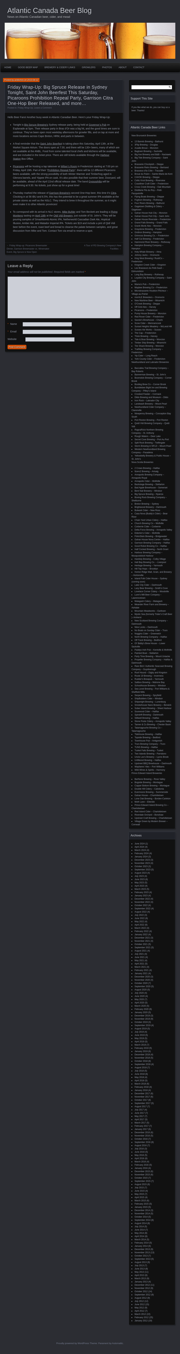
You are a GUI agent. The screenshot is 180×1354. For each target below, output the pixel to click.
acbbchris (19, 80)
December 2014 (142, 1210)
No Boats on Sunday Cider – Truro (151, 630)
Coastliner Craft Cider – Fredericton (152, 183)
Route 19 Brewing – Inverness (149, 676)
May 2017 (139, 1116)
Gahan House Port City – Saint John (152, 216)
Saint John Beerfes (50, 143)
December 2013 (142, 1249)
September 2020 (143, 986)
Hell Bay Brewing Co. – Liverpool (150, 562)
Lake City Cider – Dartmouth (148, 585)
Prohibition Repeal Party (61, 170)
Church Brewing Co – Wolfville (149, 523)
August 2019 (141, 1028)
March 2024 (140, 850)
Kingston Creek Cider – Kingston (150, 265)
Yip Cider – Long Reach (146, 355)
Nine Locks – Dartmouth (146, 627)
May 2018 (139, 1077)
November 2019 (142, 1019)
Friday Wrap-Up (25, 108)
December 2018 (142, 1054)
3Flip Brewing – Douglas (146, 144)
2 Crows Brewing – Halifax (147, 468)
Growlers (89, 67)
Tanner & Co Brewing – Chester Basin (153, 724)
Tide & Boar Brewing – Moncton (150, 339)
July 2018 (139, 1071)
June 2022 (140, 918)
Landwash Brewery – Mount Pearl (151, 404)
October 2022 (141, 905)
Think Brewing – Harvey (146, 336)
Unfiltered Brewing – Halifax (148, 760)
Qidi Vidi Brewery (63, 215)
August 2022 (141, 912)
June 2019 (140, 1035)
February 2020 (142, 1009)
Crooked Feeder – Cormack (148, 394)
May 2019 (139, 1038)
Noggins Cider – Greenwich (148, 633)
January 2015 (141, 1207)
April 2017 (139, 1119)
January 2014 (141, 1246)
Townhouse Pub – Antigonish (148, 740)
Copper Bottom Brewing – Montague (152, 785)
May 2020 (139, 999)
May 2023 (139, 882)
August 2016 (141, 1145)
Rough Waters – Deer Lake (148, 436)
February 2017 (142, 1126)
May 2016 (139, 1155)
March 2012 (140, 1314)
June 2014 (140, 1230)
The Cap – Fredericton (145, 333)
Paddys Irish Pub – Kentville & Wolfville (153, 650)
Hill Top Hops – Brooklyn (146, 568)
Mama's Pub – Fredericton (147, 284)
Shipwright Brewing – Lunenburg (150, 702)
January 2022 (141, 934)
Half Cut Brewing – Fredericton (149, 239)
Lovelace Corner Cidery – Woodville (152, 591)
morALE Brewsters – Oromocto (149, 297)
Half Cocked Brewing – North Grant (151, 549)
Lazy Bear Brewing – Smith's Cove (151, 588)
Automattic (117, 1343)
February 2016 (142, 1165)
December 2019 (142, 1015)
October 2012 (141, 1291)
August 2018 (141, 1067)
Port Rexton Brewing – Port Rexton (151, 420)
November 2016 (142, 1135)
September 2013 (143, 1259)
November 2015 (142, 1174)
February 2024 (142, 853)
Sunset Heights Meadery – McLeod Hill (153, 326)
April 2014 (139, 1236)
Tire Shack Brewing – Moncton (149, 346)
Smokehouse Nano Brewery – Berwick (153, 705)
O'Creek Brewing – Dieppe (147, 303)
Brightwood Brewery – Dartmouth (150, 507)
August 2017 (141, 1106)
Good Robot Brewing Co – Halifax (151, 546)
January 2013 (141, 1281)
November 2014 (142, 1213)
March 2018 (140, 1084)
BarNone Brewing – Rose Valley (150, 779)
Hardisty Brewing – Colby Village (150, 559)
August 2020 (141, 989)
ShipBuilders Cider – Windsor (149, 698)
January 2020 (141, 1012)
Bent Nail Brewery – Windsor (148, 491)
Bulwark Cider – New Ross (147, 510)
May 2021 (139, 960)
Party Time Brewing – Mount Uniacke (152, 656)
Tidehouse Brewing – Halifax (148, 734)
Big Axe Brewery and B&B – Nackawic (153, 154)
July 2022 (139, 915)
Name (12, 324)
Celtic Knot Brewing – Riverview (150, 180)
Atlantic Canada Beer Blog (49, 10)
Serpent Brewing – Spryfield (148, 695)
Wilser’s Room (69, 166)
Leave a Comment (43, 108)
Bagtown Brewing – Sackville (148, 151)
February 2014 (142, 1243)
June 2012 (140, 1304)
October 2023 (141, 866)
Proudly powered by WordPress (72, 1343)
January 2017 (141, 1129)
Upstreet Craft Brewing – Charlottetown (153, 818)
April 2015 (139, 1197)
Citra (113, 192)
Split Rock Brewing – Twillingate (150, 442)
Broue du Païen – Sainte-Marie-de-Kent (153, 174)
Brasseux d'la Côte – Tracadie (149, 170)
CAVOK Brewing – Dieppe (147, 177)
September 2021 (143, 947)
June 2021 (140, 957)
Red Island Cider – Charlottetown (150, 811)
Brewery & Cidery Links (60, 67)
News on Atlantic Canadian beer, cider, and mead (38, 16)
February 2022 (142, 931)
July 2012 (139, 1301)
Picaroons (18, 166)
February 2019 (142, 1048)
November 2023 (142, 863)
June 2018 (140, 1074)
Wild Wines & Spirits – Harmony (150, 770)
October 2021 (141, 944)
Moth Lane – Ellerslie (145, 802)
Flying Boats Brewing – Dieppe (149, 196)
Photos (107, 67)
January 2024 (141, 856)
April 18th (40, 215)
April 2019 (139, 1041)
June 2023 (140, 879)
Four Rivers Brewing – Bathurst (150, 203)
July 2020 (139, 993)
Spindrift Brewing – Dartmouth (149, 715)
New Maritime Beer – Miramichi (150, 300)
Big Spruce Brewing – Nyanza (149, 494)
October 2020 (141, 983)
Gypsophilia (95, 181)
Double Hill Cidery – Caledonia (149, 789)
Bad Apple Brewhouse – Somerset (151, 487)
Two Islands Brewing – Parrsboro (150, 753)
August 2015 (141, 1184)
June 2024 (140, 843)
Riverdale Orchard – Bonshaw (149, 815)
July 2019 (139, 1032)
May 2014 (139, 1233)
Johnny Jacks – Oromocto (147, 255)
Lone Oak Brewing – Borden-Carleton (152, 798)
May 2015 (139, 1194)
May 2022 (139, 921)
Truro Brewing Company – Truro (150, 744)
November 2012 (142, 1288)
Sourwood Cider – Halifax (147, 711)
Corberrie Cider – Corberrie (148, 526)
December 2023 (142, 860)
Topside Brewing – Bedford (147, 737)
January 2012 (141, 1320)
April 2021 (139, 963)
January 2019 (141, 1051)
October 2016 (141, 1139)
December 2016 (142, 1132)
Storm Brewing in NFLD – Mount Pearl (153, 446)
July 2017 (139, 1109)
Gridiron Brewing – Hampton (148, 232)
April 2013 (139, 1275)
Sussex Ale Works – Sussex (148, 329)
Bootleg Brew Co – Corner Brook (150, 384)
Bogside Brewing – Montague (149, 782)
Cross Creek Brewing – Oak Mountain (153, 187)
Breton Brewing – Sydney (147, 504)
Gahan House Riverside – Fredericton (153, 219)
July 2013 (139, 1265)
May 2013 (139, 1272)
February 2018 (142, 1087)
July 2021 (139, 954)
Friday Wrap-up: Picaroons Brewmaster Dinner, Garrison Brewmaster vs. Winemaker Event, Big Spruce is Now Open (28, 248)
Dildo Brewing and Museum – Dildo (151, 397)
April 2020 (139, 1002)
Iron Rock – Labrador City (147, 400)
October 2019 (141, 1022)
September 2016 (143, 1142)
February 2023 (142, 892)
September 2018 (143, 1064)
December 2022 (142, 899)
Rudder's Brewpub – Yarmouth (149, 679)
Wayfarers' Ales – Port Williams (149, 766)
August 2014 (141, 1223)
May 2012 (139, 1307)
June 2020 (140, 996)
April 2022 (139, 925)
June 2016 (140, 1152)
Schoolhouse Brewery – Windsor (150, 685)
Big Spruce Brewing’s (36, 124)
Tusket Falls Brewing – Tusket (149, 750)
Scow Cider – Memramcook (148, 323)
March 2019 (140, 1045)
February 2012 (142, 1317)
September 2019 (143, 1025)
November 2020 (142, 980)
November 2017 (142, 1096)
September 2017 (143, 1103)
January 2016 (141, 1168)
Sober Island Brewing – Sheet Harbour (153, 708)
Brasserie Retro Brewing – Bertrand (152, 167)
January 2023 (141, 895)
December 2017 (142, 1093)
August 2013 (141, 1262)
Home (7, 67)
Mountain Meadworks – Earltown (150, 611)
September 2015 (143, 1181)
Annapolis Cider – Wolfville (147, 481)
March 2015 (140, 1200)
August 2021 (141, 950)
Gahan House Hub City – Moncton (151, 213)
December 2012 (142, 1285)
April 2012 (139, 1311)
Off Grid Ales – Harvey (145, 307)
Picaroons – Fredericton (146, 310)
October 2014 (141, 1217)
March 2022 (140, 928)
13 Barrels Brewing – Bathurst (149, 141)
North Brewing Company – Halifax (151, 637)
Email (12, 331)
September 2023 (143, 869)
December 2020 (142, 976)
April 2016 (139, 1158)
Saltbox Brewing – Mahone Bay (150, 682)
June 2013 (140, 1268)
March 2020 (140, 1006)
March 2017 (140, 1122)
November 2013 (142, 1252)
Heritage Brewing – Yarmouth (149, 565)
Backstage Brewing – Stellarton (150, 484)
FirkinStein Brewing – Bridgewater (151, 536)
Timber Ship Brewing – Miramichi (150, 342)
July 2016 (139, 1148)
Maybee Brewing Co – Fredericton (151, 287)
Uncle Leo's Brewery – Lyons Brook (152, 757)
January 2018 (141, 1090)
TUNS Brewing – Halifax (146, 747)
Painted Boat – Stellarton (146, 653)
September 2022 (143, 908)
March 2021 (140, 967)
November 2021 (142, 941)
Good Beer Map (28, 67)
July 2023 (139, 876)
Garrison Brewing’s (59, 192)
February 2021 (142, 970)
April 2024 (139, 847)
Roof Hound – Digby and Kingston (151, 672)
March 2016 (140, 1161)
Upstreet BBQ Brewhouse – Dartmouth (153, 763)
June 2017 (140, 1113)
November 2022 (142, 902)
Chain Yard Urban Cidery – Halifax (151, 520)
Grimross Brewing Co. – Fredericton (152, 235)
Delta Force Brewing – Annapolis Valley (153, 530)
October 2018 (141, 1061)
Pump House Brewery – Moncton (150, 313)
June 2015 (140, 1191)
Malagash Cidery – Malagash (148, 601)
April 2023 (139, 886)
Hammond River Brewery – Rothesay (152, 242)
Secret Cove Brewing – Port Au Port (152, 439)
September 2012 (143, 1294)
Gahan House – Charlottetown (149, 795)
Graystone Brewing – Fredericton (150, 229)
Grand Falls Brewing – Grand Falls (151, 222)
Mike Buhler (68, 211)
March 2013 (140, 1278)
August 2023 (141, 873)
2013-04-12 (32, 80)
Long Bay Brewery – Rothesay (149, 274)
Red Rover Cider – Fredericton (149, 316)
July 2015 (139, 1187)
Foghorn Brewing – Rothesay (148, 200)
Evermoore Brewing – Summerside (151, 792)
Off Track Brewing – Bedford (148, 640)
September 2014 (143, 1220)
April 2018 (139, 1080)
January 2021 (141, 973)
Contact (138, 67)
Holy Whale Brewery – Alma (148, 252)
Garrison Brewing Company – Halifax (152, 543)
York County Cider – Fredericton (150, 359)
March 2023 (140, 889)
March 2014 (140, 1239)
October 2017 (141, 1100)
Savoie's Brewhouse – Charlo (149, 320)
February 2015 (142, 1204)
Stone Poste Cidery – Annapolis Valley (153, 721)
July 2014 (139, 1226)
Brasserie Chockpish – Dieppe (149, 164)
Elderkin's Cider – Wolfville (147, 533)
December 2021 (142, 937)
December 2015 (142, 1171)
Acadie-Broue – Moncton (146, 148)
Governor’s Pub (97, 124)
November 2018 (142, 1058)
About (123, 67)
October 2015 (141, 1178)
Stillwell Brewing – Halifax (147, 718)
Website (12, 339)
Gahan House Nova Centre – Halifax (152, 539)
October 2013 (141, 1255)
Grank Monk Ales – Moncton (148, 226)
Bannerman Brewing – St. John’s (150, 374)
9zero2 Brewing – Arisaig (146, 471)
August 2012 (141, 1298)
